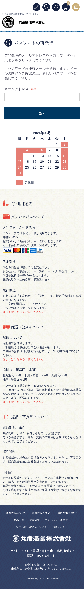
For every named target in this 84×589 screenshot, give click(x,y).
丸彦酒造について (16, 512)
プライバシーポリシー (57, 520)
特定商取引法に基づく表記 (31, 527)
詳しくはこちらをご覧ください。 (24, 311)
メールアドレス (16, 89)
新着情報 (34, 520)
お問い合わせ (60, 527)
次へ (42, 113)
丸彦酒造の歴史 (41, 512)
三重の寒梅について (66, 512)
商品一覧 (19, 520)
